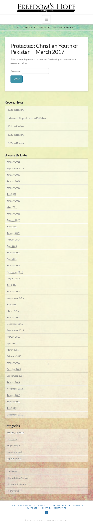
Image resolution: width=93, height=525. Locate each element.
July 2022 (11, 194)
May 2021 (12, 207)
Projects (78, 505)
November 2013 (15, 388)
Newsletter (12, 439)
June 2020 (12, 226)
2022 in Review (15, 142)
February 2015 (14, 356)
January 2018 (13, 265)
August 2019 (13, 239)
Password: (29, 71)
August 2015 (13, 336)
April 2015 (12, 343)
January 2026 (13, 161)
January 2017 (13, 291)
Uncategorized (14, 451)
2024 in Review (15, 126)
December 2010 (15, 414)
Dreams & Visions (17, 484)
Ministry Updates (15, 432)
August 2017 (13, 278)
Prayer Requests (15, 445)
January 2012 (13, 401)
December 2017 (15, 272)
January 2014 (13, 382)
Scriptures (13, 490)
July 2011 (11, 408)
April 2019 (12, 246)
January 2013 (13, 395)
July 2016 (11, 304)
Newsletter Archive (18, 477)
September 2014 (15, 375)
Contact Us (60, 508)
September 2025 (15, 168)
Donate (41, 505)
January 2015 (13, 362)
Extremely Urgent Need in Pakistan (26, 118)
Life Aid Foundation (59, 505)
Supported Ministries (39, 508)
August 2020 (13, 220)
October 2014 (14, 369)
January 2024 (13, 181)
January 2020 (13, 233)
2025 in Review (15, 109)
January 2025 (13, 174)
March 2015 (13, 349)
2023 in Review (15, 134)
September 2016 (15, 297)
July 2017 (11, 285)
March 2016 (13, 311)
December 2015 (15, 323)
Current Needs (27, 505)
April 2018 (12, 259)
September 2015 (15, 330)
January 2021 (13, 213)
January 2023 (13, 187)
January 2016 (13, 317)
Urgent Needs (14, 458)
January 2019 (13, 252)
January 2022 (13, 200)
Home (13, 505)
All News (12, 471)
